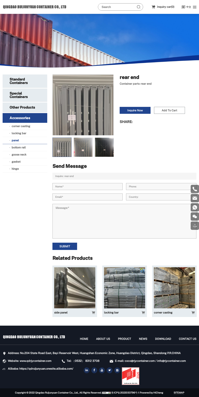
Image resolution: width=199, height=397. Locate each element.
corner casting (163, 312)
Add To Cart (169, 110)
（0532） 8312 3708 (85, 361)
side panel (61, 312)
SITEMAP (179, 392)
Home (84, 339)
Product (124, 339)
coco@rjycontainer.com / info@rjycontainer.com (155, 361)
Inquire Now (135, 110)
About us (103, 339)
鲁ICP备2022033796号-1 (125, 392)
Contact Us (187, 339)
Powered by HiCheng (151, 392)
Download (163, 339)
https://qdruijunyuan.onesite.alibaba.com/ (46, 368)
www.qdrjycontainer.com (35, 361)
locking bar (111, 312)
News (143, 339)
